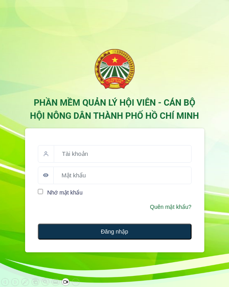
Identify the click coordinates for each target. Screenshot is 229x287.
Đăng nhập (114, 231)
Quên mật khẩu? (171, 207)
